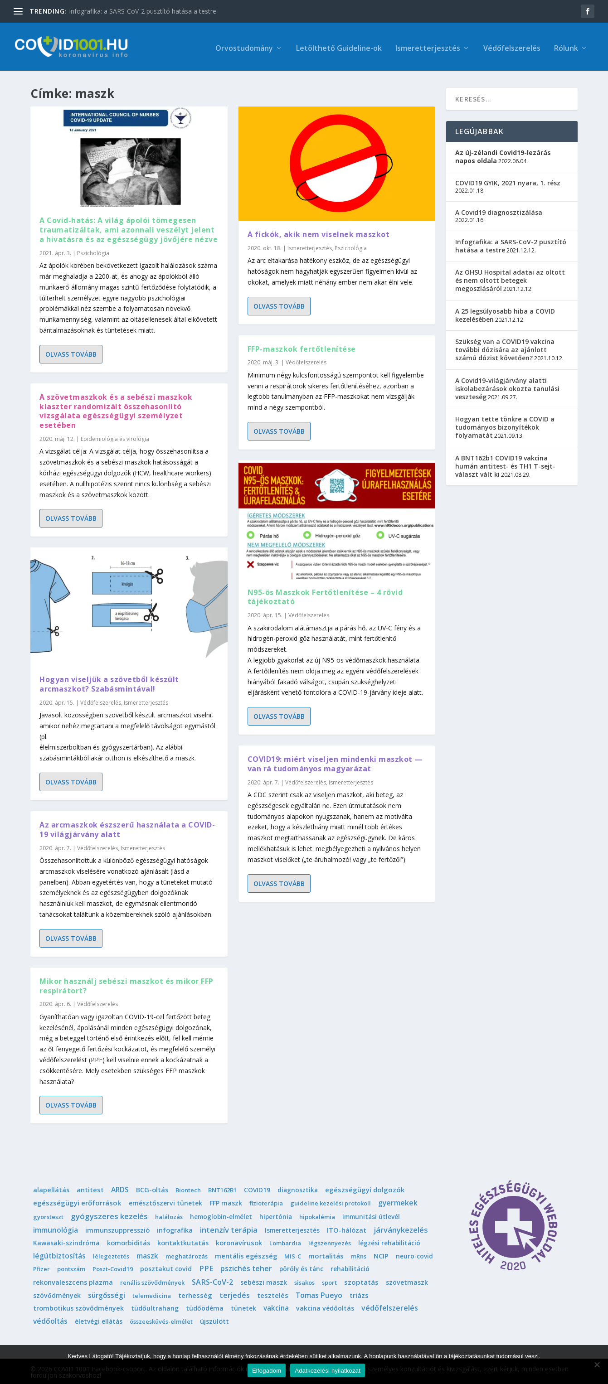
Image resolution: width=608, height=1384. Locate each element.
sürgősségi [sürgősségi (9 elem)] (106, 1293)
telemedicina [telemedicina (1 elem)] (151, 1294)
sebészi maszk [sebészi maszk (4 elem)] (263, 1280)
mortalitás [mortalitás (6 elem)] (326, 1253)
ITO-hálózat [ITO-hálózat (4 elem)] (346, 1228)
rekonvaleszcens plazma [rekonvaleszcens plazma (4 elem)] (73, 1280)
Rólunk (566, 46)
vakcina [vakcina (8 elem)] (276, 1306)
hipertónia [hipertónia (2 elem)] (275, 1214)
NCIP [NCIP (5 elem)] (381, 1253)
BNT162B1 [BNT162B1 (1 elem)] (222, 1189)
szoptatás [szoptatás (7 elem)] (361, 1280)
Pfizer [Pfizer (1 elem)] (41, 1267)
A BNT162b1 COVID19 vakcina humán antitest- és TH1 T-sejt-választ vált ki (505, 464)
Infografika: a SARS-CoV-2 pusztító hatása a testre (142, 11)
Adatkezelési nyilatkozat (327, 1370)
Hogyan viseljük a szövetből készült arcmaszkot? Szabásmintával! (109, 682)
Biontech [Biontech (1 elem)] (188, 1189)
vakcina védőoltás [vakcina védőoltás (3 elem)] (325, 1306)
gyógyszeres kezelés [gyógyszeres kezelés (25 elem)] (109, 1214)
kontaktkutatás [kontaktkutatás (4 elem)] (183, 1241)
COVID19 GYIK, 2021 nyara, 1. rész (507, 181)
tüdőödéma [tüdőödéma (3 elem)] (205, 1306)
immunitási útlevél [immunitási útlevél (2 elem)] (371, 1214)
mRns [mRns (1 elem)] (358, 1254)
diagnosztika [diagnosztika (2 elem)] (297, 1188)
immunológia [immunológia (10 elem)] (55, 1228)
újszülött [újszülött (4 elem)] (214, 1320)
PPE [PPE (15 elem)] (206, 1267)
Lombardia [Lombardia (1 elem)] (285, 1241)
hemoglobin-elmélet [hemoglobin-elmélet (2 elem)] (221, 1214)
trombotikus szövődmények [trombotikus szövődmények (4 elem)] (78, 1306)
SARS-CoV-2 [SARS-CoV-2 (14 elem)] (212, 1280)
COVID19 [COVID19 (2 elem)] (257, 1188)
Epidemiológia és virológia (115, 437)
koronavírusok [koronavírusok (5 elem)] (239, 1240)
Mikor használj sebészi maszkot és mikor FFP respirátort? (126, 984)
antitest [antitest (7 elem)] (90, 1188)
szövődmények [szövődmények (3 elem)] (57, 1293)
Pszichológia (93, 251)
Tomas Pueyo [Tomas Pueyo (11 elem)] (319, 1293)
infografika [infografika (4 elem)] (175, 1228)
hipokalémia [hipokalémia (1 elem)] (317, 1215)
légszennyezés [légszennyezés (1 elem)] (329, 1241)
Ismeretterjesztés (427, 46)
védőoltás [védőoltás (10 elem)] (50, 1320)
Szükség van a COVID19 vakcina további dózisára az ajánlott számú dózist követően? (504, 347)
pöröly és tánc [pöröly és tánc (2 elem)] (301, 1267)
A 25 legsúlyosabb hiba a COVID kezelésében (505, 313)
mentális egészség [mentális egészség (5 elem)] (246, 1253)
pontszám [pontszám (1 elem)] (71, 1267)
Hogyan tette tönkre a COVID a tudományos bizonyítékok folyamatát (504, 425)
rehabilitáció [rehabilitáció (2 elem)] (350, 1267)
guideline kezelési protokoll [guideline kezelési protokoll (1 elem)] (330, 1201)
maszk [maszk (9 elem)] (147, 1254)
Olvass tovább (71, 352)
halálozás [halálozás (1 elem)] (169, 1215)
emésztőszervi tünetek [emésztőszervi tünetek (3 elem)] (165, 1201)
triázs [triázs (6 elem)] (359, 1293)
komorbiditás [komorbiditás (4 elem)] (128, 1241)
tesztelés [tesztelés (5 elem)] (272, 1293)
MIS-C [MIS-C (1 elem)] (292, 1254)
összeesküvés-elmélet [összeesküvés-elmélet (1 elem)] (161, 1320)
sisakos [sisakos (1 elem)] (304, 1281)
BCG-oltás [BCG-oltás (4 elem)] (152, 1188)
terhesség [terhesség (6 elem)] (195, 1293)
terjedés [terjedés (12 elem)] (234, 1293)
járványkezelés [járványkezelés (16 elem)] (401, 1228)
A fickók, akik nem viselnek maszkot (319, 232)
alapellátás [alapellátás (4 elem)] (51, 1188)
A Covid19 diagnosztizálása (498, 210)
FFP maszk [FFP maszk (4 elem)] (225, 1201)
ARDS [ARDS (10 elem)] (120, 1188)
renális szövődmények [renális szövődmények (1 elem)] (152, 1281)
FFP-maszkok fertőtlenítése (302, 347)
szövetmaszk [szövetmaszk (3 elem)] (407, 1280)
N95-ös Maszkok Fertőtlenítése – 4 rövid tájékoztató (325, 595)
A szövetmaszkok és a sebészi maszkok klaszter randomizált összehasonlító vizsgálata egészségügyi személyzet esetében (115, 409)
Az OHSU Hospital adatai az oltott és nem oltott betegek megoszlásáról (510, 278)
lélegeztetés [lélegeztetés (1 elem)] (111, 1254)
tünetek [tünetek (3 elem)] (243, 1306)
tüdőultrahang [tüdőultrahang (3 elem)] (155, 1306)
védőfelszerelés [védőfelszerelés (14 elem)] (389, 1306)
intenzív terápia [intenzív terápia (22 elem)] (229, 1228)
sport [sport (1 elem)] (329, 1281)
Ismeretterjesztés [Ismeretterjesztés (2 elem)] (292, 1228)
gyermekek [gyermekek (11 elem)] (398, 1201)
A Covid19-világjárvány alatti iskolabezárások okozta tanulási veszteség (507, 386)
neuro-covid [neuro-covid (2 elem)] (414, 1254)
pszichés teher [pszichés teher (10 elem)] (246, 1267)
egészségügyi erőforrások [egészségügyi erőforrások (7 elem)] (77, 1200)
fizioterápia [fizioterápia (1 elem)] (266, 1201)
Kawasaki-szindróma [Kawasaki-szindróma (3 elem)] (66, 1241)
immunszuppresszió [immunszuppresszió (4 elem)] (117, 1228)
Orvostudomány (244, 46)
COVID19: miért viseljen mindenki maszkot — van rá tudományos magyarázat (335, 762)
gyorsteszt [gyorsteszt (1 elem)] (48, 1215)
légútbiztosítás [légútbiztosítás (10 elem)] (59, 1254)
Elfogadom (266, 1370)
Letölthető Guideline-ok (339, 46)
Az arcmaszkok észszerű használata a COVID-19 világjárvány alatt (127, 827)
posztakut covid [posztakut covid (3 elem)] (166, 1267)
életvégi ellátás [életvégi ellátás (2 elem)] (98, 1320)
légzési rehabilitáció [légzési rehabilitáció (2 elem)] (389, 1241)
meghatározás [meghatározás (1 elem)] (186, 1254)
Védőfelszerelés (511, 46)
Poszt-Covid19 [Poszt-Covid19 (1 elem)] (112, 1267)
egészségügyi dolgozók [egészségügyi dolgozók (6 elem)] (364, 1188)
